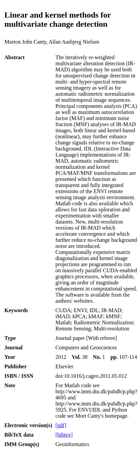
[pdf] (61, 425)
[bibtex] (64, 435)
